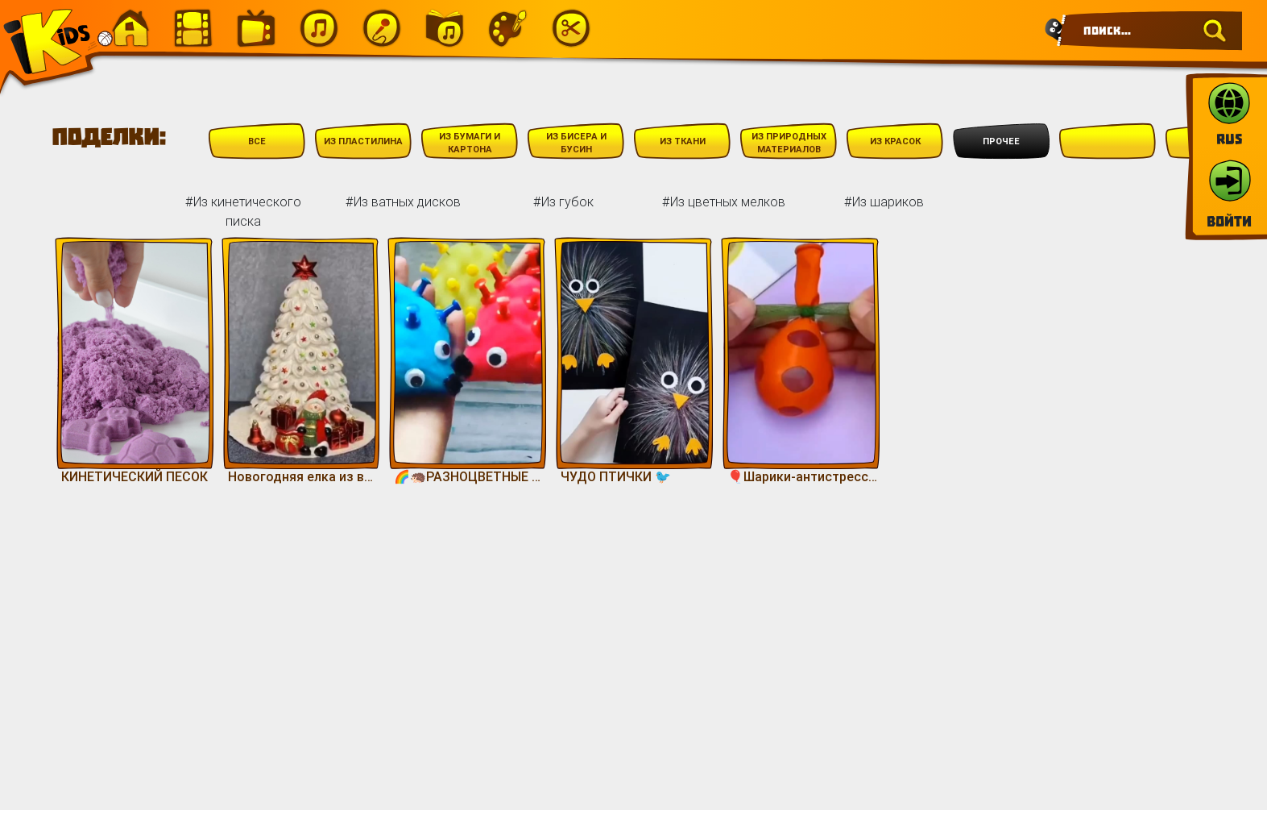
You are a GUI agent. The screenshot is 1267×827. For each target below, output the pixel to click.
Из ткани (683, 141)
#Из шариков (884, 201)
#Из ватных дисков (403, 201)
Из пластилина (363, 141)
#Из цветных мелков (723, 201)
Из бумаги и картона (469, 143)
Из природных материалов (789, 143)
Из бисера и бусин (576, 143)
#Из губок (563, 201)
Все (257, 141)
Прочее (1001, 141)
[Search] (1150, 31)
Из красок (895, 141)
